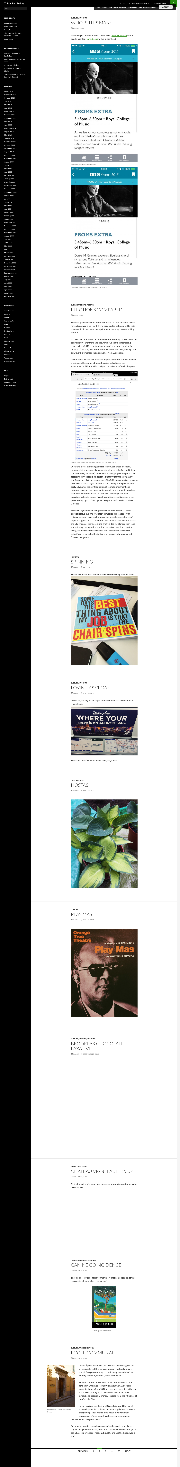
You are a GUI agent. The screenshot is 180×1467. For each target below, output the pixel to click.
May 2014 (8, 135)
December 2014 (10, 128)
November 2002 (10, 266)
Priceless (16, 65)
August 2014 (9, 132)
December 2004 (10, 182)
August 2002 (9, 276)
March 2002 (8, 293)
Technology (8, 358)
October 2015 (9, 115)
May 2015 (8, 121)
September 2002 (10, 273)
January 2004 (9, 219)
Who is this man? (91, 23)
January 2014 (9, 138)
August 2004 (9, 195)
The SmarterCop (10, 74)
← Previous (82, 1451)
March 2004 (8, 212)
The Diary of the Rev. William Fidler (133, 3)
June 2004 (8, 202)
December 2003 (10, 222)
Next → (129, 1451)
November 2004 (10, 185)
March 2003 (8, 253)
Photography (9, 351)
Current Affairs (78, 305)
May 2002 (8, 286)
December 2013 (10, 142)
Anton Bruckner (119, 35)
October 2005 (9, 155)
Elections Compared (97, 310)
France (74, 1166)
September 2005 (10, 158)
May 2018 (8, 105)
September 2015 (10, 118)
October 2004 (9, 189)
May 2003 (8, 246)
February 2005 (9, 175)
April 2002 (8, 290)
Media (6, 344)
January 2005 (9, 179)
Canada (7, 314)
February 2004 (9, 216)
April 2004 (8, 209)
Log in (6, 375)
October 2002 (9, 269)
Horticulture (77, 780)
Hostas (80, 785)
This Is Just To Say (14, 3)
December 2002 (10, 263)
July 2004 (7, 199)
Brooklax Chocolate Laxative (97, 1046)
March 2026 (8, 91)
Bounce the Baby (10, 23)
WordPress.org (9, 386)
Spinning (82, 562)
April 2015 (8, 125)
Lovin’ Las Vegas (90, 688)
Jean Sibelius (92, 38)
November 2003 (10, 226)
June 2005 (8, 165)
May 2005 (8, 169)
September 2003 (10, 232)
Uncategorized (9, 361)
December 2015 (10, 111)
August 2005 (9, 162)
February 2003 (9, 256)
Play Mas (81, 914)
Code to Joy (8, 39)
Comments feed (10, 382)
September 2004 (10, 192)
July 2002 (7, 280)
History (82, 1039)
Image (76, 567)
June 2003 (8, 243)
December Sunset (10, 26)
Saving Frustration (11, 30)
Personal (82, 1166)
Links (6, 338)
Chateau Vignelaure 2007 (102, 1171)
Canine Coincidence (96, 1265)
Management (9, 341)
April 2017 (8, 108)
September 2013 (10, 148)
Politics (90, 305)
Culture (74, 18)
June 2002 (8, 283)
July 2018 (7, 101)
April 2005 (8, 172)
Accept (165, 7)
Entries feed (8, 379)
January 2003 (9, 259)
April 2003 (8, 249)
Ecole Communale (94, 1353)
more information (149, 7)
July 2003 (7, 239)
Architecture (9, 311)
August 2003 (9, 236)
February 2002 (9, 296)
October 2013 (9, 145)
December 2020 (10, 95)
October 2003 (9, 229)
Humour (83, 18)
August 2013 (9, 152)
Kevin (6, 59)
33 (119, 1451)
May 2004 (8, 206)
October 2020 (9, 98)
